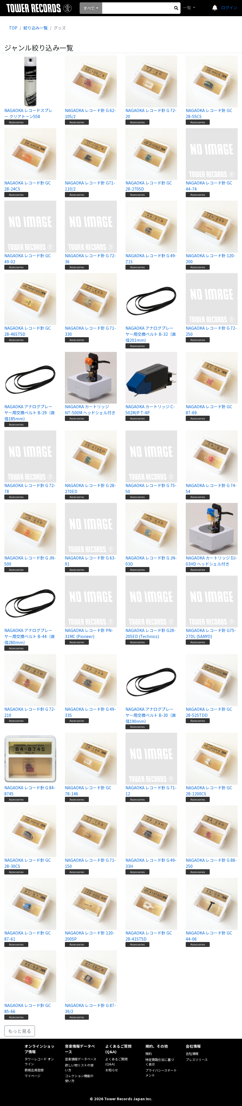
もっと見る (19, 1030)
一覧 (187, 7)
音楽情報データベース (80, 1059)
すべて (89, 8)
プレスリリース (197, 1059)
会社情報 (192, 1053)
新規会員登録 (34, 1070)
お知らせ (111, 1070)
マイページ (32, 1075)
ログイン (229, 7)
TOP (13, 28)
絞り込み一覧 (35, 28)
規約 (148, 1053)
